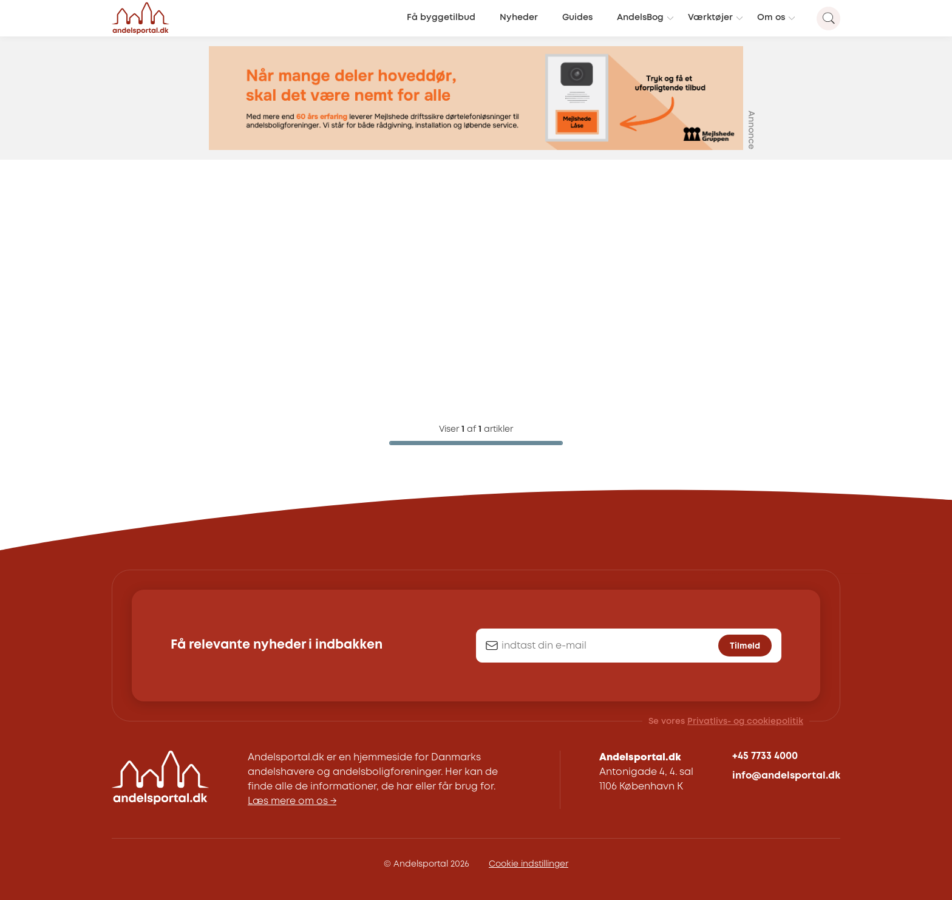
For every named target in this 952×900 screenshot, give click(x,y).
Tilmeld (745, 646)
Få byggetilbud (441, 18)
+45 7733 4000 (765, 756)
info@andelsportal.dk (786, 775)
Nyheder (519, 18)
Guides (577, 18)
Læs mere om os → (292, 801)
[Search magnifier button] (828, 18)
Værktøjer (710, 18)
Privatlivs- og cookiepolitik (745, 721)
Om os (771, 18)
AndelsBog (640, 18)
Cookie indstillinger (528, 864)
